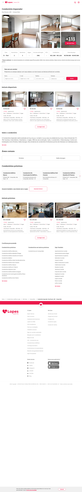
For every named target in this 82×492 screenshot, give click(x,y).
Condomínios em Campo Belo (36, 251)
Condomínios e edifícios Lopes (14, 299)
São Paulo (61, 138)
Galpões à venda (59, 276)
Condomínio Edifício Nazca (9, 265)
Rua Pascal (32, 138)
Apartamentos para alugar (62, 253)
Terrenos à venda (59, 269)
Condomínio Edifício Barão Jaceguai (11, 271)
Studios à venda (59, 267)
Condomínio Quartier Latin (9, 269)
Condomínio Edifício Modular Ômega (11, 253)
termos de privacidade (31, 490)
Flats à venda (58, 281)
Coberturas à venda (60, 265)
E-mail (21, 76)
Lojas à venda (58, 278)
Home (3, 299)
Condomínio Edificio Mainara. (9, 251)
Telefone (37, 76)
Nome (5, 76)
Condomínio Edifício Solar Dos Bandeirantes (13, 260)
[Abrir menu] (3, 2)
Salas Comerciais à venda (62, 262)
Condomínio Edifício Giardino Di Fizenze (12, 255)
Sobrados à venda (59, 258)
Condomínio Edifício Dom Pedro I (10, 278)
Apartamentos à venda (61, 251)
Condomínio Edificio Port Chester (10, 262)
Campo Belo (45, 138)
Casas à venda (59, 260)
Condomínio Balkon (7, 258)
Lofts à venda (58, 283)
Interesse (53, 76)
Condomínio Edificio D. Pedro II (10, 267)
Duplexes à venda (59, 274)
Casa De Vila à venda (60, 271)
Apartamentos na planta (61, 255)
